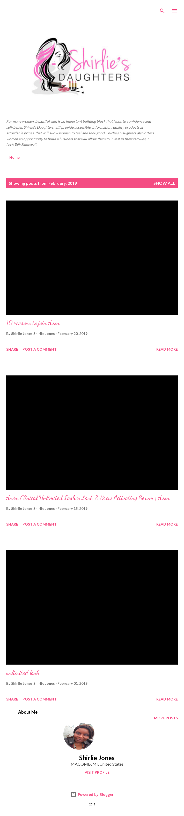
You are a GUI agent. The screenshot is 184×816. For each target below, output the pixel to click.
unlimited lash (22, 672)
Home (14, 157)
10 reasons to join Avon (33, 323)
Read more (167, 349)
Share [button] (12, 349)
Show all (164, 183)
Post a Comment (40, 349)
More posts (166, 718)
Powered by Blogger (92, 794)
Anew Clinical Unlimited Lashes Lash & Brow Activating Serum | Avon (88, 498)
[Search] (162, 9)
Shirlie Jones (97, 757)
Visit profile (97, 772)
